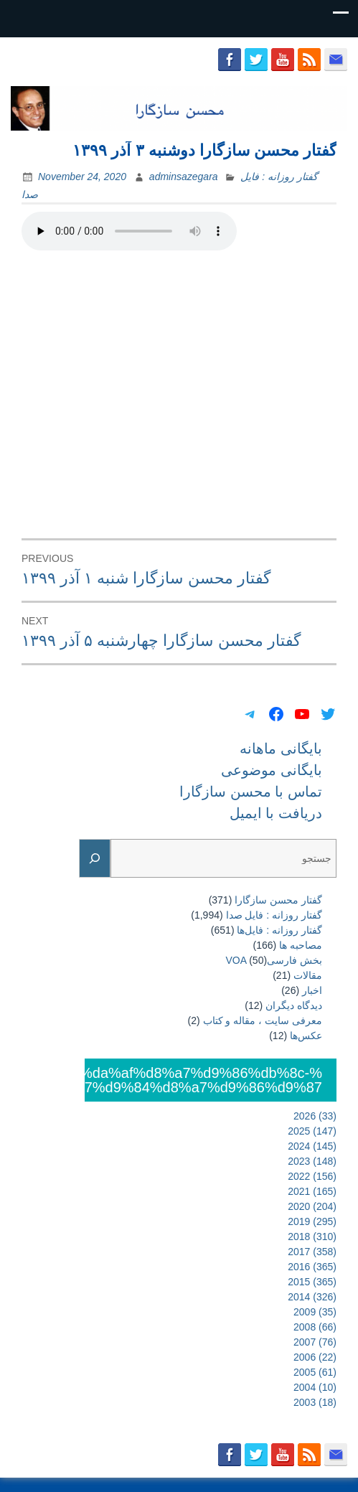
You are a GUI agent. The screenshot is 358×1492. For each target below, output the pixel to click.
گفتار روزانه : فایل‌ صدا (274, 915)
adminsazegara (183, 176)
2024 (312, 1146)
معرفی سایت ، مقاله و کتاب (262, 1020)
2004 (314, 1387)
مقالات (307, 975)
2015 (312, 1281)
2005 (314, 1372)
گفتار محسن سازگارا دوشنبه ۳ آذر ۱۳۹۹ (204, 150)
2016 (312, 1266)
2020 (312, 1206)
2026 (314, 1116)
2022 (312, 1176)
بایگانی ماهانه (281, 748)
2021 (312, 1191)
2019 (312, 1221)
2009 (314, 1312)
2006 (314, 1357)
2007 (314, 1342)
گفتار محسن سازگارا (278, 900)
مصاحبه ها (300, 945)
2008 (314, 1327)
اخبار (312, 990)
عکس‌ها (306, 1035)
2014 (312, 1297)
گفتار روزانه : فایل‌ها (279, 930)
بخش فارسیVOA (274, 960)
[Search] (94, 858)
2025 (312, 1131)
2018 (312, 1236)
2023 (312, 1161)
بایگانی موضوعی (271, 770)
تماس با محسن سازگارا (250, 791)
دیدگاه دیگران (293, 1005)
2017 (312, 1251)
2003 (314, 1402)
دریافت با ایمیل (276, 813)
